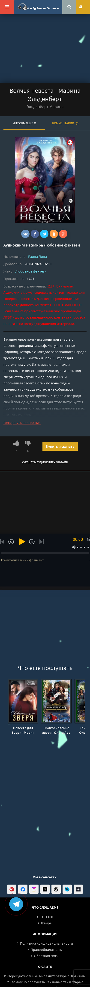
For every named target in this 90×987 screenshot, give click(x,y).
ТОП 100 (46, 916)
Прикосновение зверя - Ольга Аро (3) (56, 730)
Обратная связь (46, 955)
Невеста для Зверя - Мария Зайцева (23, 730)
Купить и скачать (60, 446)
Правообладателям (47, 949)
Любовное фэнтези (62, 245)
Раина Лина (37, 256)
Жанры (46, 923)
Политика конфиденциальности (46, 943)
